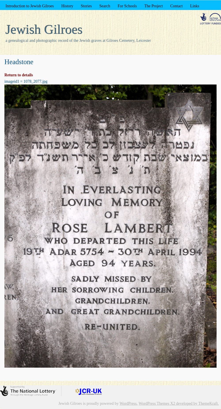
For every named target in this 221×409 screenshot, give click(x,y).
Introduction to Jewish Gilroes (30, 6)
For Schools (127, 6)
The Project (153, 6)
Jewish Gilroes (44, 29)
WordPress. (129, 403)
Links (194, 6)
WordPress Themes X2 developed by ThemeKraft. (179, 403)
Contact (176, 6)
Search (104, 6)
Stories (86, 6)
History (67, 6)
